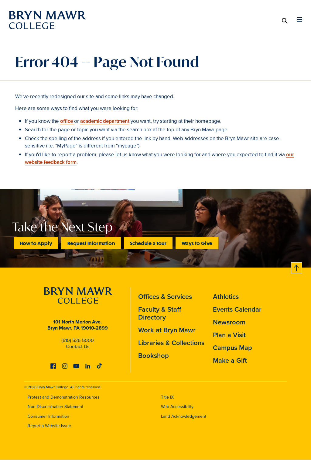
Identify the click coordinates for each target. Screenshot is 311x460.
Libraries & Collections (171, 343)
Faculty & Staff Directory (159, 313)
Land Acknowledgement (183, 416)
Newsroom (229, 322)
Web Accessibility (177, 406)
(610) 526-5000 (77, 340)
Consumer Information (48, 416)
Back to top (297, 266)
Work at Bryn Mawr (167, 330)
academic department (104, 121)
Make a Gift (230, 360)
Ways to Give (197, 243)
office (67, 121)
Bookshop (153, 356)
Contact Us (77, 346)
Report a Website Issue (49, 426)
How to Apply (36, 243)
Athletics (226, 297)
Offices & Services (165, 297)
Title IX (167, 397)
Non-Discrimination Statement (55, 406)
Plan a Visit (229, 335)
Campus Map (232, 348)
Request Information (91, 243)
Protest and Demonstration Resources (64, 397)
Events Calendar (237, 309)
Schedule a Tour (148, 243)
